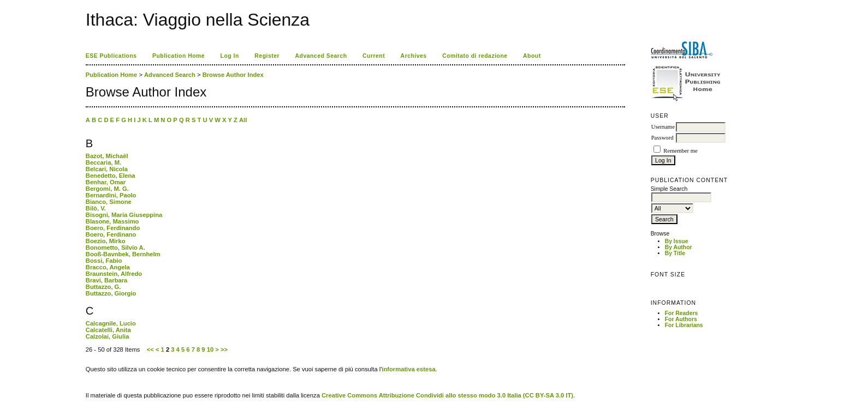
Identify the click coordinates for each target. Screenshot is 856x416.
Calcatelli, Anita (108, 330)
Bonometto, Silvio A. (115, 247)
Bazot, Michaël (107, 156)
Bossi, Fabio (104, 260)
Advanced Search (321, 56)
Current (373, 56)
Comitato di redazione (474, 56)
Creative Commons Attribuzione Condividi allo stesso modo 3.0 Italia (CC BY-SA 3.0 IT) (447, 395)
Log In (230, 56)
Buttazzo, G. (103, 287)
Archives (414, 56)
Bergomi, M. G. (107, 188)
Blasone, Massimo (112, 221)
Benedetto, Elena (110, 175)
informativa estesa (408, 369)
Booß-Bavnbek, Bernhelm (123, 254)
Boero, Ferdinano (111, 234)
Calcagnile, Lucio (111, 323)
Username (663, 127)
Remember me (680, 151)
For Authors (681, 319)
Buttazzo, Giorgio (111, 293)
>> (224, 349)
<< (150, 349)
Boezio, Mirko (106, 241)
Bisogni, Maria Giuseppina (124, 215)
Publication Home (178, 56)
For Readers (681, 313)
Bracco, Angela (108, 267)
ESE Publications (111, 56)
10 (210, 349)
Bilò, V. (96, 208)
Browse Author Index (233, 74)
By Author (678, 247)
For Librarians (684, 325)
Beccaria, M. (103, 162)
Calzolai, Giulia (107, 336)
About (532, 56)
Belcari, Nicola (107, 169)
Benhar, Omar (106, 182)
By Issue (676, 241)
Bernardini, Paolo (111, 195)
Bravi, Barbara (107, 280)
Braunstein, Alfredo (114, 273)
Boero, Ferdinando (113, 228)
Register (267, 56)
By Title (675, 253)
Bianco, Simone (109, 201)
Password (662, 138)
